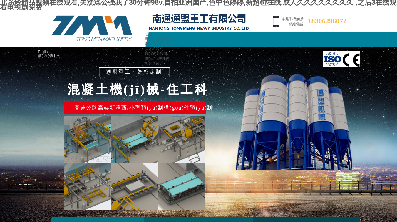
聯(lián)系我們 (156, 54)
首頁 (148, 34)
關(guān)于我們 (157, 59)
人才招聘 (152, 49)
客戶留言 (152, 64)
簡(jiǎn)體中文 (49, 56)
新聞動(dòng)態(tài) (160, 39)
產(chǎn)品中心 (157, 44)
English (44, 52)
